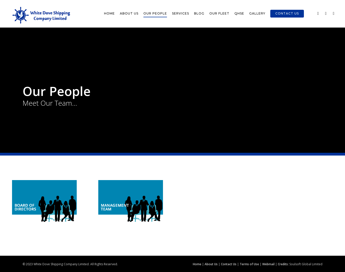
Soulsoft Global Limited (305, 264)
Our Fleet (219, 13)
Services (180, 13)
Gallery (257, 13)
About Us (129, 13)
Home (109, 13)
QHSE (239, 13)
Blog (199, 13)
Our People (155, 13)
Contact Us (287, 13)
